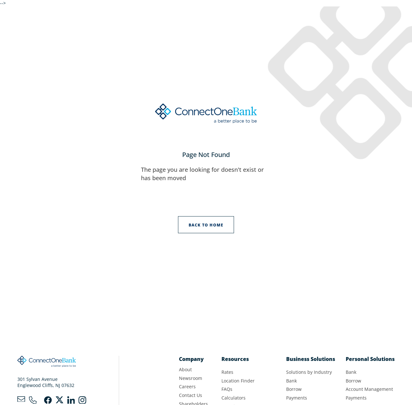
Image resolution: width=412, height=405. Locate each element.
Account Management (369, 389)
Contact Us (190, 395)
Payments (296, 398)
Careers (187, 387)
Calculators (233, 398)
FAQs (226, 389)
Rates (227, 372)
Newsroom (190, 378)
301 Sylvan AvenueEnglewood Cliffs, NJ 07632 (45, 382)
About (185, 370)
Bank (291, 381)
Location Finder (238, 381)
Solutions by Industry (309, 372)
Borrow (294, 389)
